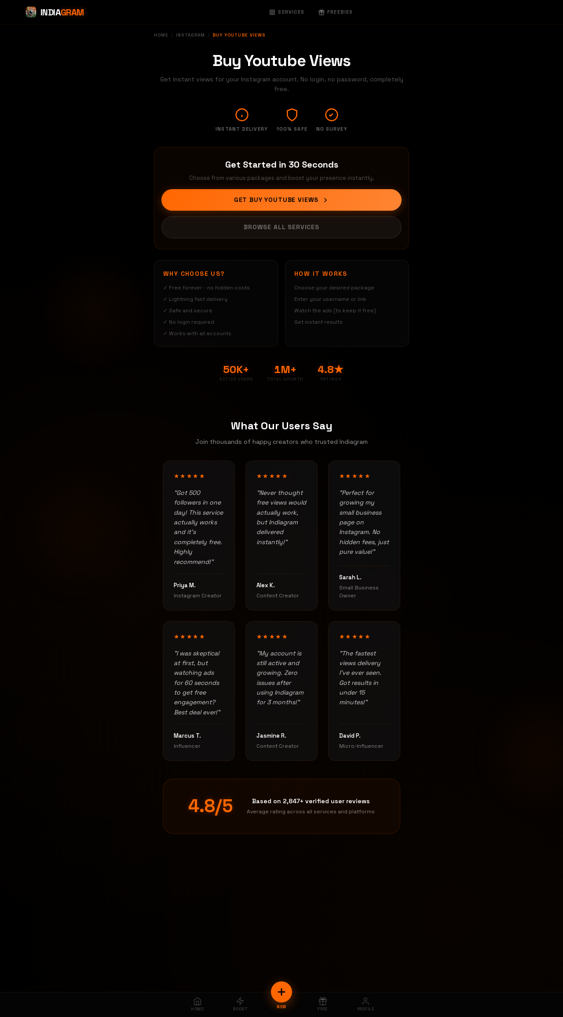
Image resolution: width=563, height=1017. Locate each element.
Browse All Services (281, 227)
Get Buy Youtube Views (281, 200)
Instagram (190, 35)
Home (161, 35)
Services (286, 12)
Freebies (335, 12)
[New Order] (281, 991)
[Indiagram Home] (54, 12)
